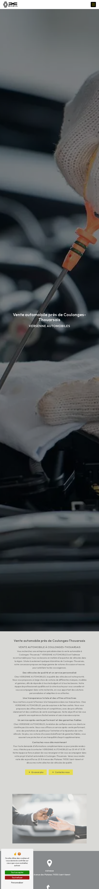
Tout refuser (17, 877)
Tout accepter (17, 872)
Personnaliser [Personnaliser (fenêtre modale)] (17, 882)
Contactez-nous (61, 764)
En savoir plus (35, 764)
